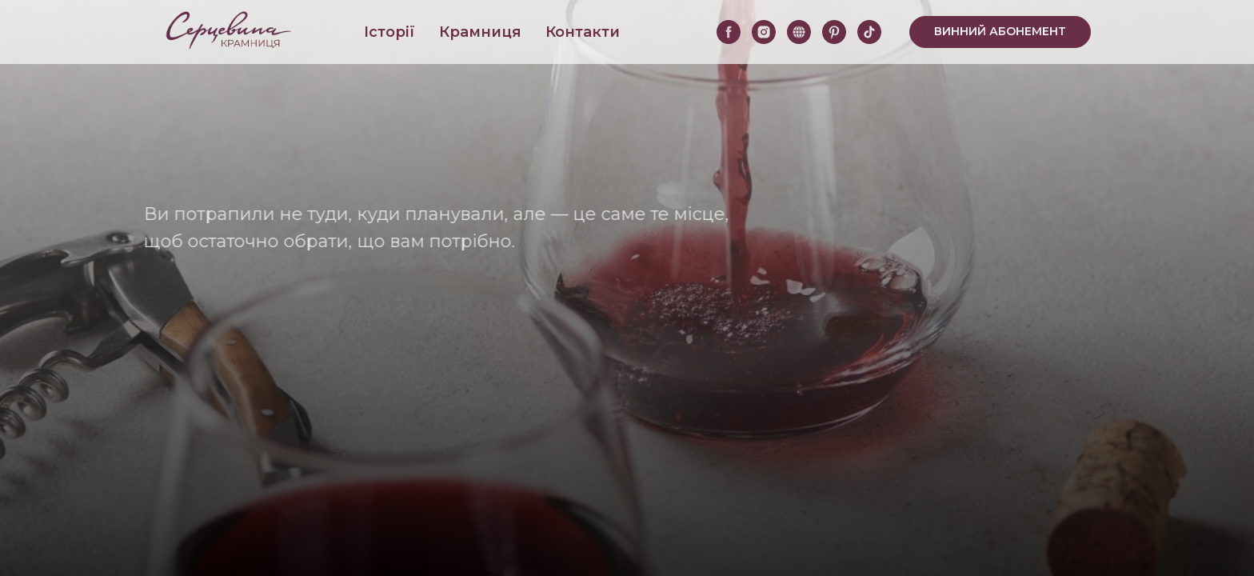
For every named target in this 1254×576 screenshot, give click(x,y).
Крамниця (480, 32)
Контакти (582, 32)
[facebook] (729, 32)
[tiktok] (869, 32)
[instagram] (764, 32)
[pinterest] (834, 32)
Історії (389, 32)
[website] (799, 32)
